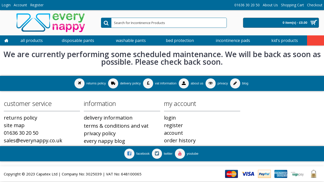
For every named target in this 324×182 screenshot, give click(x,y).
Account (173, 132)
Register (173, 125)
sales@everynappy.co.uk (33, 140)
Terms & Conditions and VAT (116, 125)
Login (170, 117)
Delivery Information (108, 117)
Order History (180, 140)
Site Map (14, 125)
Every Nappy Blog (104, 141)
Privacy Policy (100, 133)
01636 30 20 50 (21, 132)
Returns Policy (20, 117)
